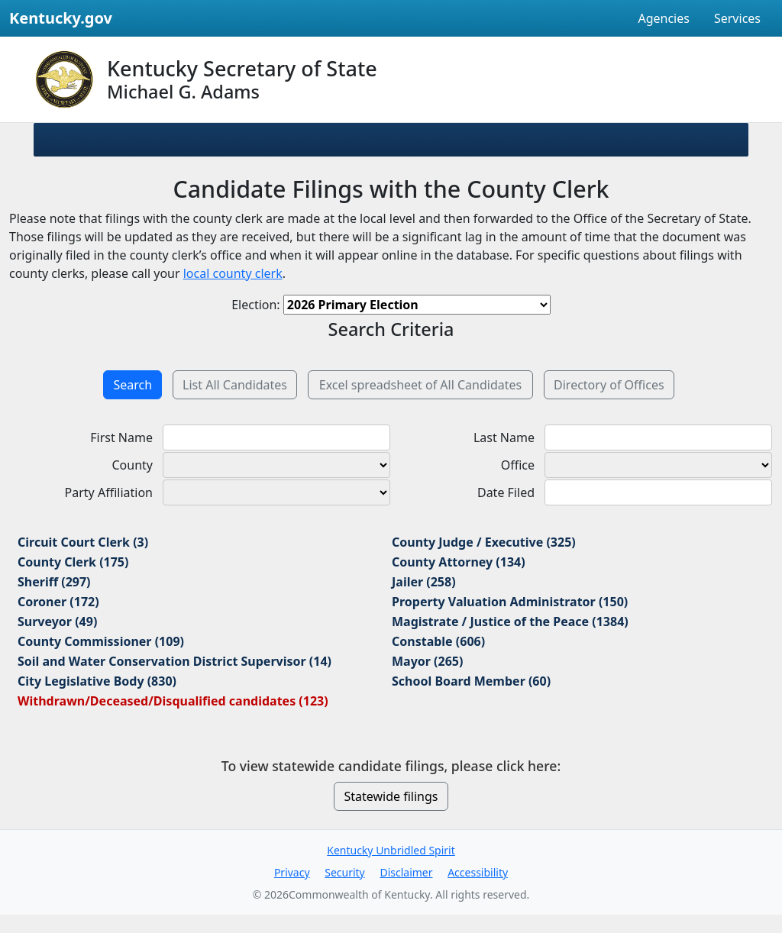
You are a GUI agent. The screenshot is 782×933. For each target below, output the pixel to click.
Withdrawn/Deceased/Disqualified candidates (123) (173, 700)
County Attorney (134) (458, 562)
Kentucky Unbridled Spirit (391, 850)
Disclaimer (406, 872)
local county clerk (233, 273)
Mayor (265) (427, 661)
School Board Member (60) (471, 681)
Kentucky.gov (60, 18)
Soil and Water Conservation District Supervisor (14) (174, 661)
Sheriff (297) (54, 581)
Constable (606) (438, 641)
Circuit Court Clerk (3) (83, 542)
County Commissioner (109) (101, 641)
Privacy (292, 872)
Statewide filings (391, 796)
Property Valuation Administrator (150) (510, 601)
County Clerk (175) (73, 562)
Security (345, 872)
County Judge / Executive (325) (484, 542)
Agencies (663, 18)
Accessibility (478, 872)
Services (737, 18)
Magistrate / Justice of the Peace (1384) (510, 621)
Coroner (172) (58, 601)
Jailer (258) (424, 581)
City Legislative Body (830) (97, 681)
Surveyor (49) (57, 621)
